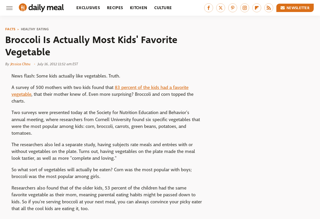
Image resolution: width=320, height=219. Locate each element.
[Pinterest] (232, 7)
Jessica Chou (20, 64)
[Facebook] (208, 7)
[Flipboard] (256, 7)
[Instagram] (244, 7)
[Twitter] (220, 7)
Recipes (115, 8)
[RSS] (268, 7)
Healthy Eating (35, 29)
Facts (10, 29)
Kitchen (138, 8)
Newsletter (295, 7)
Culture (163, 8)
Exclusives (88, 8)
